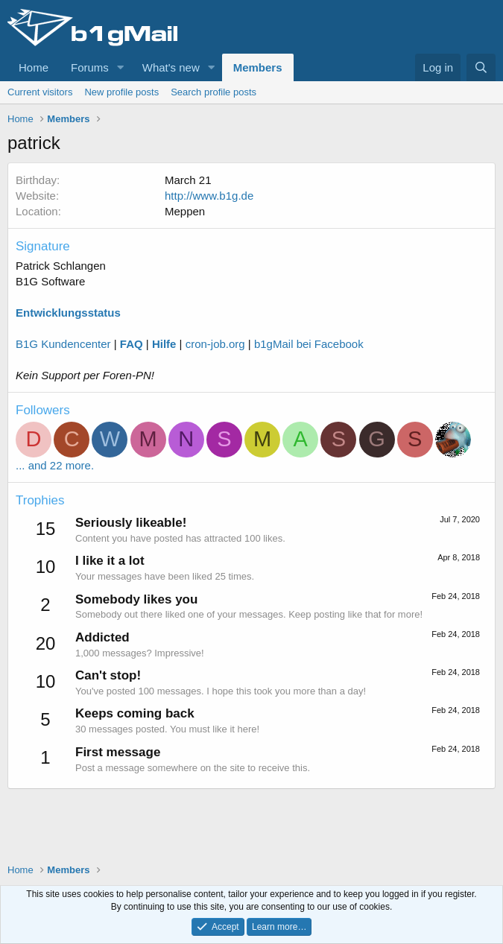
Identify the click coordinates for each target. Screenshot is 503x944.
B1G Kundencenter (63, 344)
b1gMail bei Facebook (309, 344)
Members (257, 67)
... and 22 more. (55, 465)
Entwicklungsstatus (68, 312)
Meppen (185, 211)
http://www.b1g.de (209, 195)
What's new (171, 67)
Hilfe (164, 344)
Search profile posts (213, 92)
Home (33, 67)
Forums (90, 67)
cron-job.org (215, 344)
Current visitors (39, 92)
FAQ (131, 344)
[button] (120, 67)
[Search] (481, 67)
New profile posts (121, 92)
